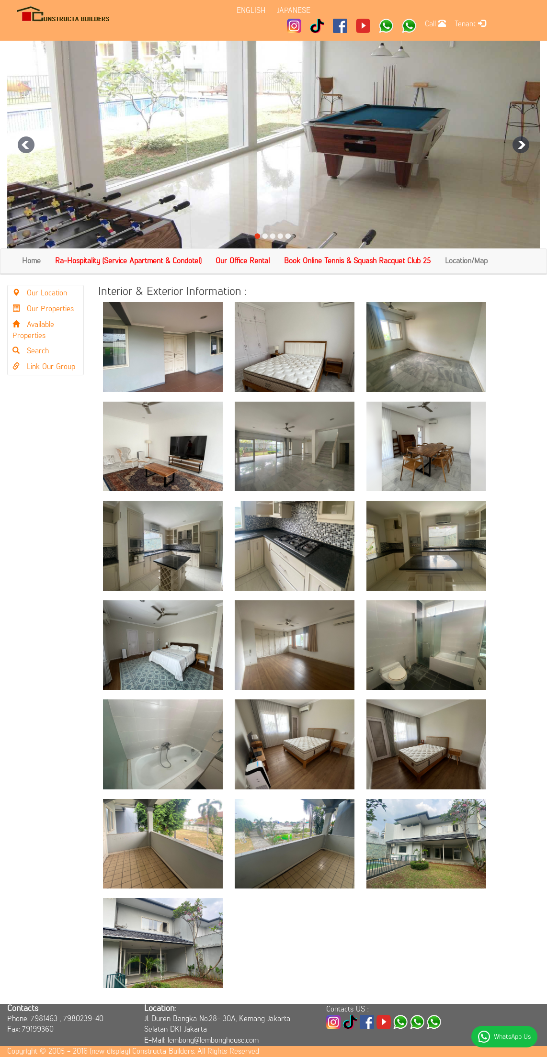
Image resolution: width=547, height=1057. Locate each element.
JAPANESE (293, 10)
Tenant (470, 23)
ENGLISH (251, 10)
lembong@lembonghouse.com (213, 1040)
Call (435, 23)
